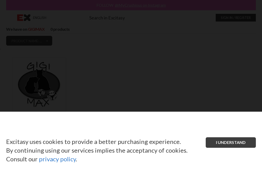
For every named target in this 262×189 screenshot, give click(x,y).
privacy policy (57, 159)
